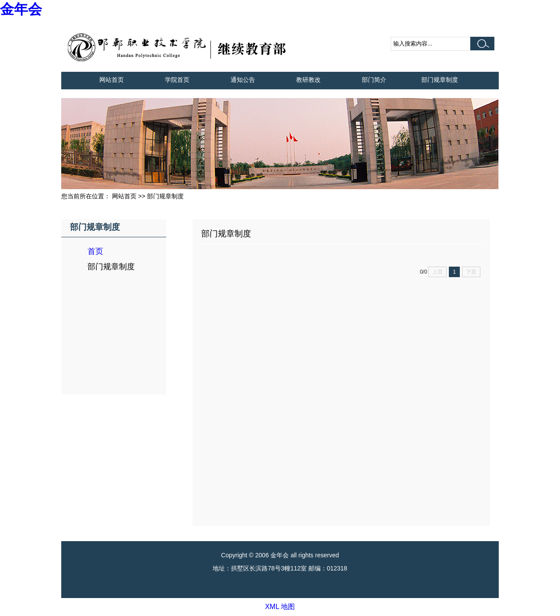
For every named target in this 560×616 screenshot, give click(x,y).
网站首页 (111, 79)
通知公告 (243, 79)
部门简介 (374, 79)
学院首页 (177, 79)
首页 (95, 251)
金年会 (21, 9)
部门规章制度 (439, 79)
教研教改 (308, 79)
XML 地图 (280, 606)
